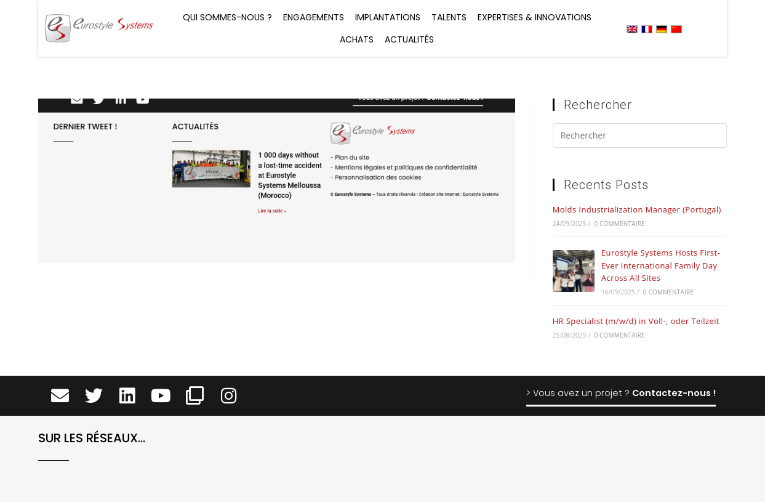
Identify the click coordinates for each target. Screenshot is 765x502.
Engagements (313, 17)
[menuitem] (632, 28)
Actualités (409, 39)
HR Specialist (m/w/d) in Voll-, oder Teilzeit (636, 320)
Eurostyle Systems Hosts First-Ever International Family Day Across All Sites (660, 265)
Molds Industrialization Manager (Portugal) (637, 209)
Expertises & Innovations (534, 17)
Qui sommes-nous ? (227, 17)
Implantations (387, 17)
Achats (357, 39)
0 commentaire (619, 223)
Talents (449, 17)
